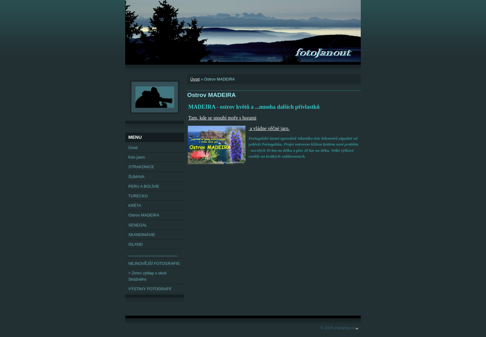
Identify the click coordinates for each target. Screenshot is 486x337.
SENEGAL (137, 225)
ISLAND (135, 244)
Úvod (195, 79)
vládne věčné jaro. (271, 128)
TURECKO (138, 196)
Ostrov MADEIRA (143, 215)
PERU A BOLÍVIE (143, 186)
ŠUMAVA (136, 176)
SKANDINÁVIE (141, 234)
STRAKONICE (141, 166)
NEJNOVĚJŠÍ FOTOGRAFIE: (154, 263)
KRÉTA (134, 205)
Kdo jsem (136, 157)
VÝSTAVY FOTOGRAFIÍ (149, 289)
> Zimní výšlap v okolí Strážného (147, 276)
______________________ (152, 254)
